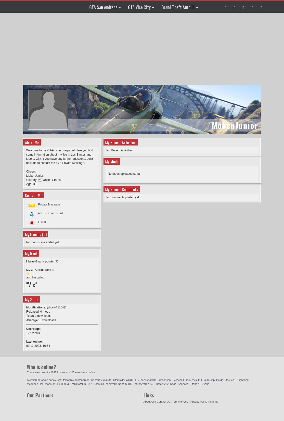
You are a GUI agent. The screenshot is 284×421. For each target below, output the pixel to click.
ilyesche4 (178, 379)
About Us (149, 401)
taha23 (196, 383)
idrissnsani (165, 379)
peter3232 (162, 383)
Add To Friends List (50, 213)
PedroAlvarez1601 (144, 383)
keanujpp (209, 379)
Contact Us (163, 401)
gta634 (107, 379)
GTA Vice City (141, 7)
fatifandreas (82, 379)
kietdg (219, 379)
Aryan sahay (48, 379)
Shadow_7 (184, 383)
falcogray (68, 379)
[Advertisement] (142, 49)
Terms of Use (180, 401)
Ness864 (98, 383)
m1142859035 (61, 383)
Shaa (173, 383)
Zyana (205, 383)
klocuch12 (231, 379)
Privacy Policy (198, 401)
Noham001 (124, 383)
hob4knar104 (149, 379)
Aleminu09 (33, 379)
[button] (225, 6)
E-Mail (42, 222)
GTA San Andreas (105, 7)
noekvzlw (110, 383)
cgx (59, 379)
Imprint (213, 401)
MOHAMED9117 (82, 383)
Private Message (49, 204)
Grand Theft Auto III (179, 7)
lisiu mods (45, 383)
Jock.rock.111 (194, 379)
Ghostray (96, 379)
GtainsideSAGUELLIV (126, 379)
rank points (46, 261)
